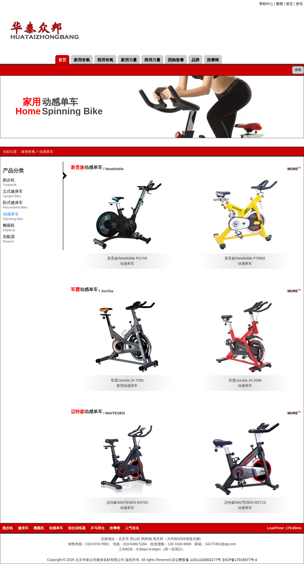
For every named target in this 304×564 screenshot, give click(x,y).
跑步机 (9, 183)
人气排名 (132, 528)
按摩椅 (213, 60)
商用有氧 (105, 60)
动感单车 (46, 152)
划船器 (9, 239)
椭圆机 (9, 228)
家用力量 (129, 60)
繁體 (279, 4)
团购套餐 (176, 60)
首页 (62, 60)
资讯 (299, 4)
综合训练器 (77, 528)
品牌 (195, 60)
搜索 (298, 70)
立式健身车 (13, 194)
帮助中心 (266, 4)
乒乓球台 (98, 528)
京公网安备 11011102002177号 (196, 560)
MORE (294, 169)
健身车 (23, 528)
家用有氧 (82, 60)
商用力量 (152, 60)
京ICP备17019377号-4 (239, 560)
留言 (289, 4)
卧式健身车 (15, 205)
